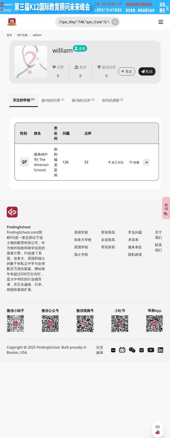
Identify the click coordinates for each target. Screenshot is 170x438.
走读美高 (108, 239)
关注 (126, 71)
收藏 (134, 162)
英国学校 (81, 247)
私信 (147, 71)
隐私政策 (135, 254)
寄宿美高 (108, 232)
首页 (9, 35)
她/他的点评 (83, 100)
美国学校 (81, 232)
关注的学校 (23, 100)
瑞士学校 (81, 254)
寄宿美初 (108, 247)
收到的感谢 (112, 100)
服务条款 (135, 247)
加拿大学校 (83, 239)
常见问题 (135, 232)
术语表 (133, 239)
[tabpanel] (85, 153)
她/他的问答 (53, 100)
